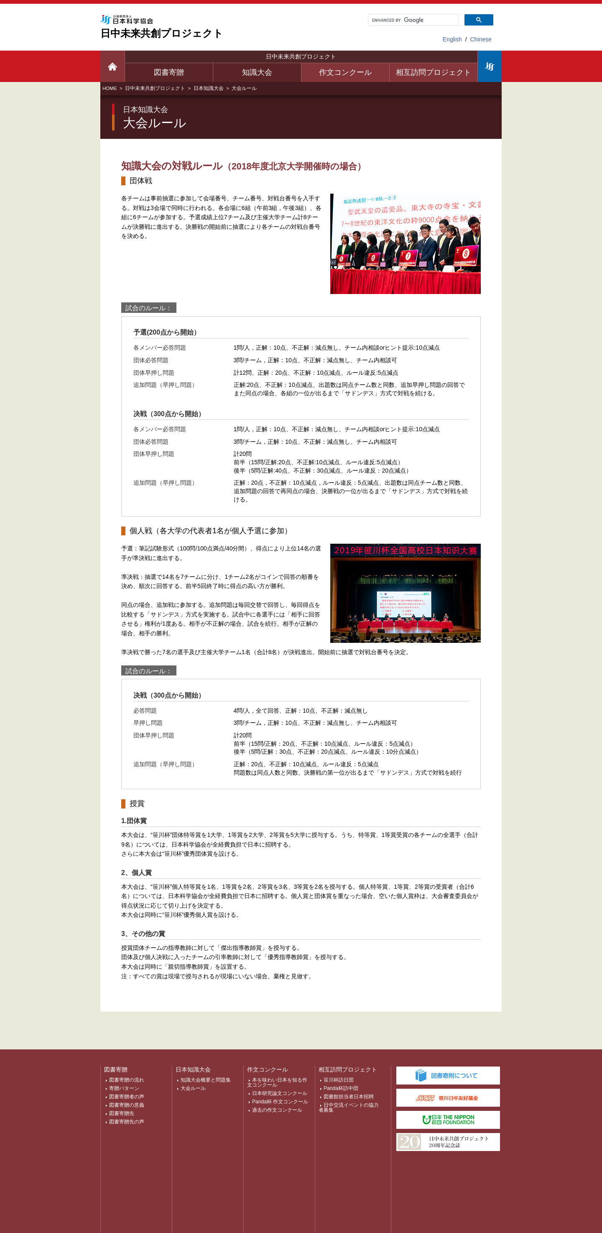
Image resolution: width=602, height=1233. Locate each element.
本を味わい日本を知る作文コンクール (277, 1082)
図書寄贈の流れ (126, 1080)
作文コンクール (345, 72)
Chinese (481, 39)
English (452, 39)
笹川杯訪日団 (339, 1080)
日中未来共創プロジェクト (301, 56)
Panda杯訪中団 (341, 1088)
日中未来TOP (112, 66)
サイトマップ (122, 1199)
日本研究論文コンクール (279, 1093)
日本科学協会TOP (489, 66)
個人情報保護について (179, 1199)
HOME (109, 88)
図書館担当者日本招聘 (349, 1097)
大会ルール (193, 1088)
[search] (412, 20)
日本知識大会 (209, 88)
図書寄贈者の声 (126, 1097)
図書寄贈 (169, 72)
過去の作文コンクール (277, 1110)
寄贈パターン (124, 1088)
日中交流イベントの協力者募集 (349, 1107)
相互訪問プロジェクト (433, 72)
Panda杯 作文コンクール (280, 1102)
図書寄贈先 (121, 1113)
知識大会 (257, 72)
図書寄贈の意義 (126, 1105)
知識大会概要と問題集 (206, 1080)
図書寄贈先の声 (126, 1122)
